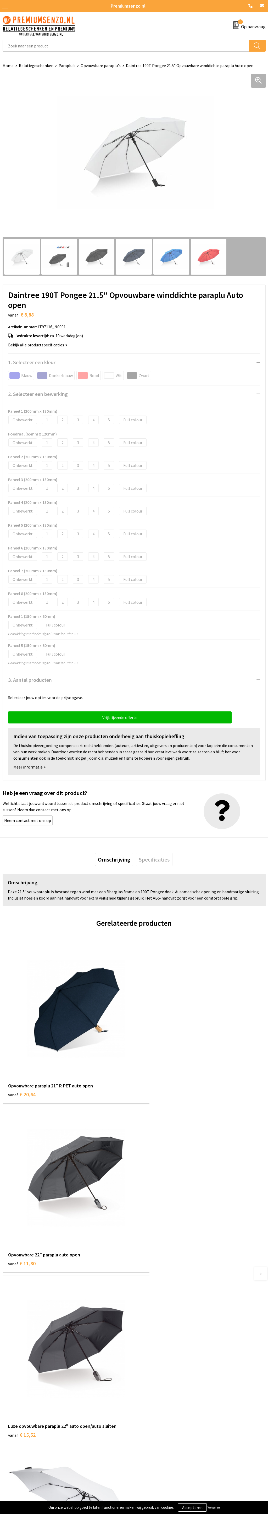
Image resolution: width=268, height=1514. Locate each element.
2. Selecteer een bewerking (38, 394)
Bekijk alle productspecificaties (37, 344)
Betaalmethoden (18, 1428)
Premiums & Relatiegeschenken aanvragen (175, 1350)
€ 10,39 (153, 1234)
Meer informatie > (29, 767)
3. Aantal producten (30, 680)
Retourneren (14, 1436)
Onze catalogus (151, 1334)
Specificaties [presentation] (154, 859)
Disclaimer (146, 1428)
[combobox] (126, 46)
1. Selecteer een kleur (31, 362)
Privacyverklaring (152, 1421)
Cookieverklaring (152, 1412)
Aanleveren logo (17, 1412)
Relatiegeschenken (36, 65)
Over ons (144, 1327)
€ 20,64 (22, 1078)
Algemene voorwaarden (158, 1405)
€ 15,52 (22, 1234)
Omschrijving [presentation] (114, 859)
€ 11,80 (153, 1078)
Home (8, 65)
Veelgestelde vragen (155, 1343)
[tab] (114, 859)
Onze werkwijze (17, 1421)
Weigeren (214, 1507)
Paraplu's (67, 65)
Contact (10, 1405)
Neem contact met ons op (27, 820)
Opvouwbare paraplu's (101, 65)
